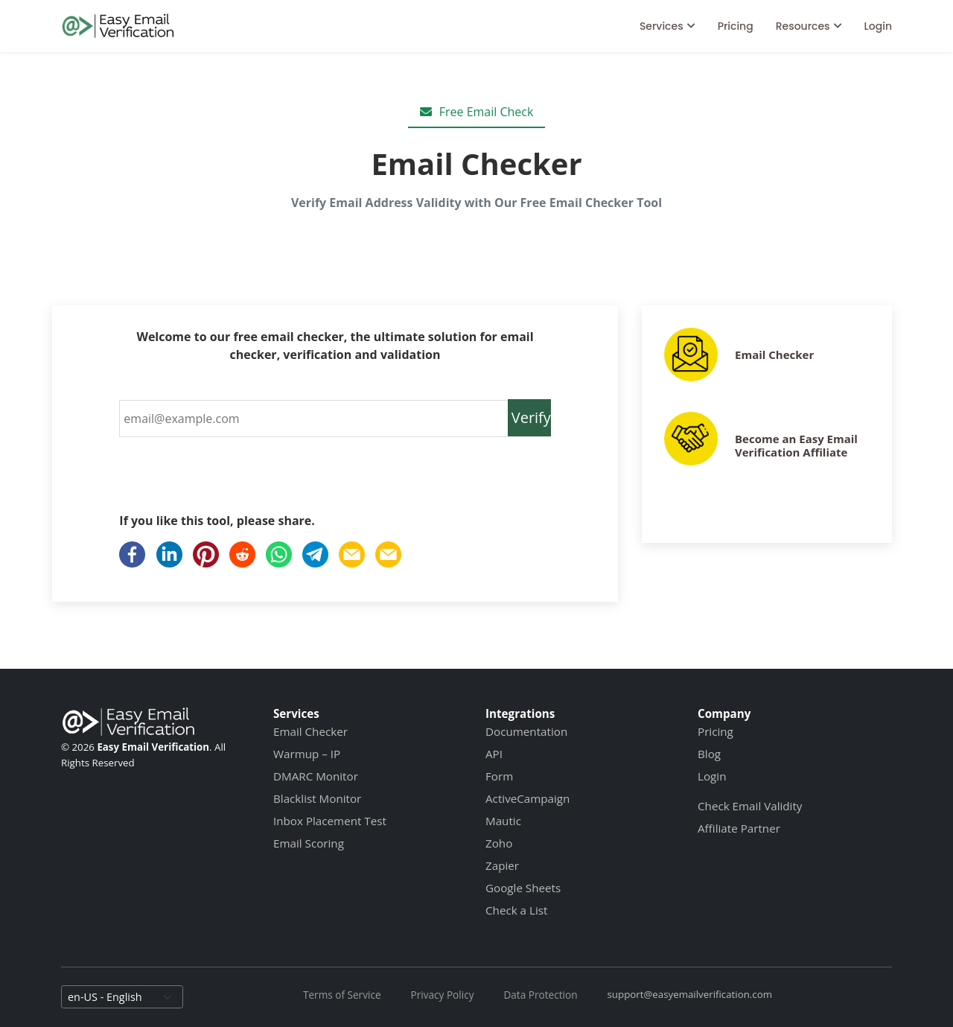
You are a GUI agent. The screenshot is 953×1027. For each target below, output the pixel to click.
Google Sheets (523, 887)
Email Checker (774, 354)
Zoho (498, 843)
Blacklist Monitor (317, 798)
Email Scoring (308, 843)
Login (878, 26)
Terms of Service (342, 995)
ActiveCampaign (527, 798)
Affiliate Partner (739, 828)
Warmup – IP (306, 753)
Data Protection (540, 995)
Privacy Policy (442, 995)
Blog (709, 753)
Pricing (735, 26)
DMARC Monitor (315, 776)
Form (499, 776)
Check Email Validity (750, 805)
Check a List (516, 910)
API (494, 753)
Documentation (526, 731)
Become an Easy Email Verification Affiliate (796, 445)
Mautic (503, 820)
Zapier (502, 865)
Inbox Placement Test (329, 820)
